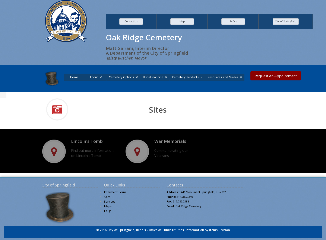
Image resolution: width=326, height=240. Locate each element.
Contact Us (131, 21)
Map (182, 21)
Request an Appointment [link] (276, 75)
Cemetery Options (123, 77)
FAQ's (233, 21)
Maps (108, 206)
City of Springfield (285, 21)
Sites (107, 197)
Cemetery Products (187, 77)
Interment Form (115, 192)
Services (109, 201)
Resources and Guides (225, 77)
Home (74, 77)
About (96, 77)
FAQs (107, 211)
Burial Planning (155, 77)
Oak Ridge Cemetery (188, 206)
